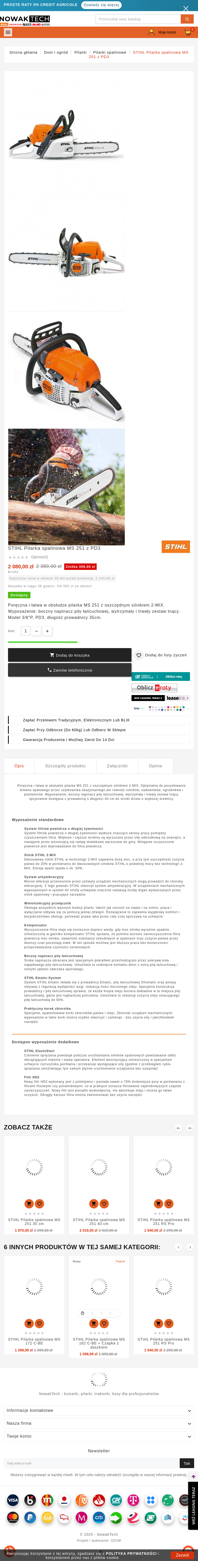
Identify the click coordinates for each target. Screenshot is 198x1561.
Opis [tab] (19, 766)
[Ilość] (25, 631)
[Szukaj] (138, 18)
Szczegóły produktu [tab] (65, 766)
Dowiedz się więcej (101, 5)
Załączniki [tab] (117, 766)
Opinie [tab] (155, 766)
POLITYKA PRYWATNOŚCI (131, 1553)
